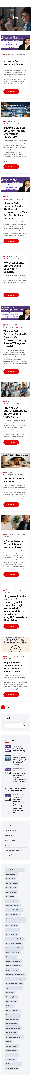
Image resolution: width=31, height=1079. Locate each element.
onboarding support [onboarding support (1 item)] (12, 1010)
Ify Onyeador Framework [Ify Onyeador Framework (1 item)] (13, 988)
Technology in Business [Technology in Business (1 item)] (13, 1064)
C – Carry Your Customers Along (13, 62)
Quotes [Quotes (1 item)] (8, 1041)
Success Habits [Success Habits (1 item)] (10, 1059)
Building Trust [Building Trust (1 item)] (10, 878)
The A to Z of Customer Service (14, 850)
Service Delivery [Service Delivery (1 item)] (11, 1050)
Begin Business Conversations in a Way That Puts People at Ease (13, 667)
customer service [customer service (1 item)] (11, 934)
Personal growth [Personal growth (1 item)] (11, 1032)
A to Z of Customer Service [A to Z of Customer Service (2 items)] (14, 870)
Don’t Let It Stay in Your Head (14, 480)
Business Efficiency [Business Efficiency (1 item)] (11, 883)
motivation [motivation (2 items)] (9, 1006)
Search (7, 718)
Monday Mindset (10, 840)
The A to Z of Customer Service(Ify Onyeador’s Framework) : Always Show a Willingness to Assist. (15, 339)
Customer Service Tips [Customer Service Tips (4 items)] (13, 952)
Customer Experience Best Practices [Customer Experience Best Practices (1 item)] (14, 920)
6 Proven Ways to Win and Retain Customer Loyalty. (13, 543)
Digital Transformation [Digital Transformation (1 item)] (13, 961)
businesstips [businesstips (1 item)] (10, 896)
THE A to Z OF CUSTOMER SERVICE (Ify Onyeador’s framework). (15, 412)
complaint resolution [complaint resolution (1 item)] (12, 905)
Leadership (8, 835)
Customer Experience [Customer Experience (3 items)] (12, 914)
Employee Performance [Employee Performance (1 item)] (13, 965)
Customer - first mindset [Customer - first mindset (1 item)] (13, 910)
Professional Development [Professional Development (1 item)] (14, 1037)
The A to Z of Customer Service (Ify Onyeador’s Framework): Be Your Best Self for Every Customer (15, 210)
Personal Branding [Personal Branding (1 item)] (11, 1023)
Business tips (9, 826)
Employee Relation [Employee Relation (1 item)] (12, 970)
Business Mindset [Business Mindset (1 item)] (11, 892)
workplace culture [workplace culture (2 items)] (12, 1068)
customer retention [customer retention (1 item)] (12, 930)
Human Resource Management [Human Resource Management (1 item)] (15, 979)
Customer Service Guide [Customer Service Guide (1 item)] (13, 943)
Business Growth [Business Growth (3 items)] (11, 887)
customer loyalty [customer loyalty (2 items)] (11, 925)
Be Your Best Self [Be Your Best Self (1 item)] (11, 874)
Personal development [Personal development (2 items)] (13, 1028)
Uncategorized (9, 855)
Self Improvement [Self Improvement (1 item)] (11, 1046)
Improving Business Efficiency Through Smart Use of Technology (14, 132)
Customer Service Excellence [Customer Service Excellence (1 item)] (15, 939)
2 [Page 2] (8, 707)
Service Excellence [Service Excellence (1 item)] (11, 1055)
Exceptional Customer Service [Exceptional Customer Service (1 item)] (15, 974)
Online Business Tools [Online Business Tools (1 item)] (12, 1015)
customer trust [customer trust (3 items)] (11, 957)
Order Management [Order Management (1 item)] (12, 1019)
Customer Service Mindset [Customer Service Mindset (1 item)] (14, 948)
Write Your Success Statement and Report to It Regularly (13, 267)
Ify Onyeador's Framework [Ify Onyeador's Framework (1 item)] (14, 983)
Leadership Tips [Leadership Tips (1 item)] (11, 997)
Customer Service (10, 830)
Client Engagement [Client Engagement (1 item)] (12, 901)
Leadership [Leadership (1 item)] (9, 992)
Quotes (7, 845)
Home (14, 22)
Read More (11, 91)
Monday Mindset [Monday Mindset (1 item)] (11, 1001)
